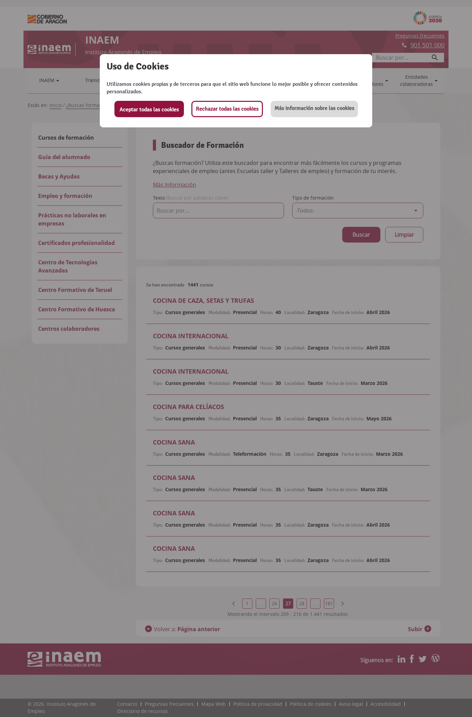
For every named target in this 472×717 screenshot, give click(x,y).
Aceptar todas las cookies (149, 109)
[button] (314, 109)
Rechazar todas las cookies (227, 109)
